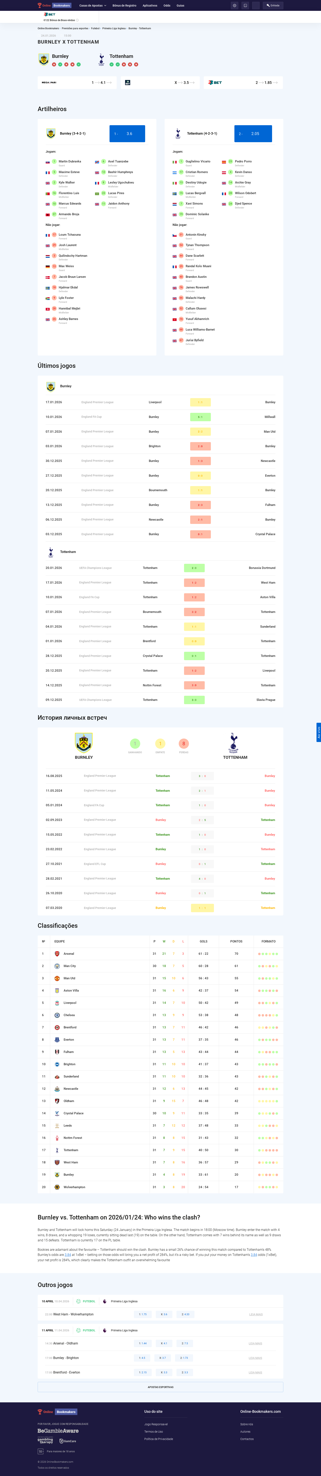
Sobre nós (246, 1424)
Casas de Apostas (92, 5)
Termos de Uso (153, 1431)
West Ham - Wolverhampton (73, 1314)
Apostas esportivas (160, 1387)
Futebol (85, 1301)
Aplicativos (150, 5)
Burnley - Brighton (66, 1358)
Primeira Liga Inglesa (120, 1301)
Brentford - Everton (66, 1372)
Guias (180, 5)
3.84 (68, 1255)
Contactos (247, 1439)
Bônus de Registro (124, 5)
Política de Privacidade (158, 1439)
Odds (167, 5)
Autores (245, 1431)
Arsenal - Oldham (65, 1343)
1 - (127, 134)
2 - (253, 134)
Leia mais (256, 1314)
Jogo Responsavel (156, 1424)
